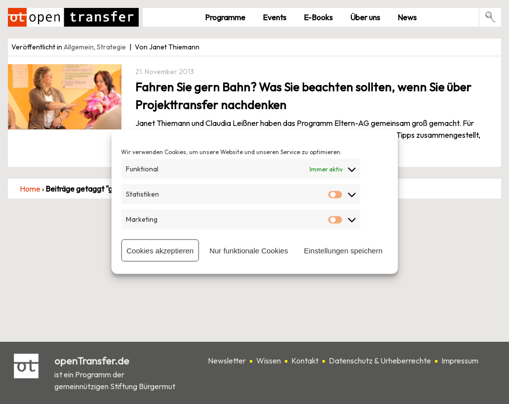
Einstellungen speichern (343, 250)
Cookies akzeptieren (160, 250)
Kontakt (304, 360)
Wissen (268, 360)
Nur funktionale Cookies (248, 250)
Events (274, 17)
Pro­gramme (225, 17)
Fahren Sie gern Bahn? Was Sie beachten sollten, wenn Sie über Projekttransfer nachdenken (303, 96)
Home (30, 189)
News (407, 17)
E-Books (318, 17)
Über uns (365, 17)
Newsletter (227, 360)
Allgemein (79, 46)
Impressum (459, 360)
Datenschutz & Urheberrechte (380, 360)
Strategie (111, 46)
